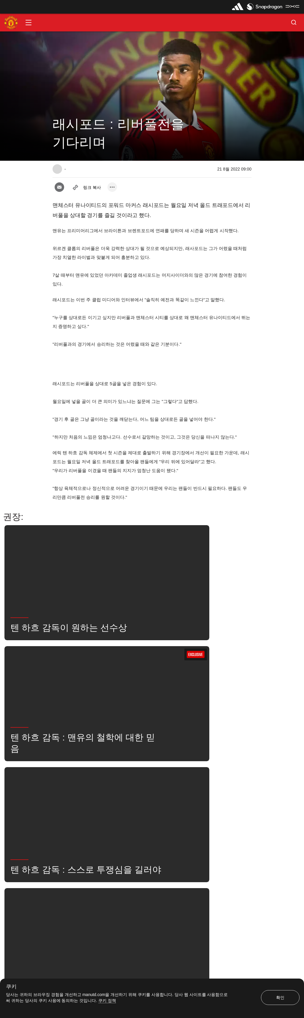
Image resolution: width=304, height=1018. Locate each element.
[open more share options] (112, 187)
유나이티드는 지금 (74, 804)
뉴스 (62, 786)
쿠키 (11, 986)
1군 (112, 786)
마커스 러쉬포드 (144, 786)
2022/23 (111, 804)
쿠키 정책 (107, 1000)
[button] (28, 22)
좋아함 (88, 786)
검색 (199, 786)
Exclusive (141, 804)
